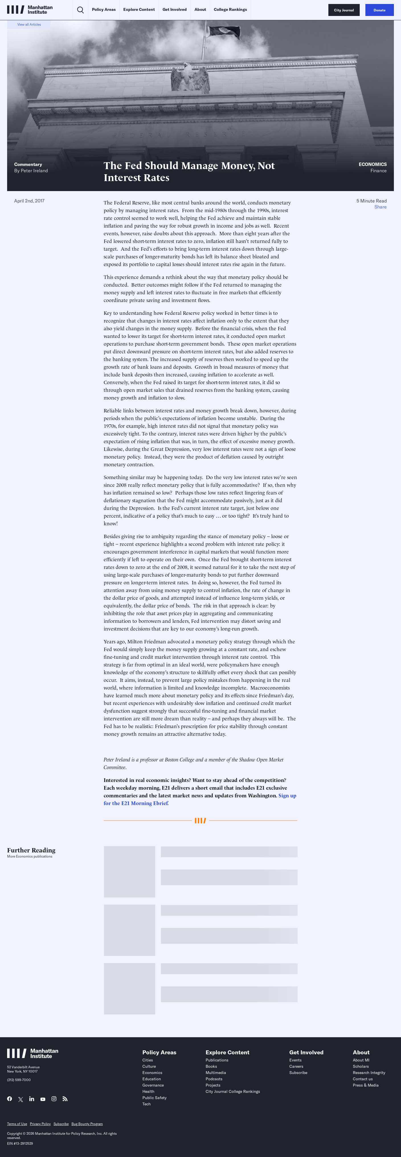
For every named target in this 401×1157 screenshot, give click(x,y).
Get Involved (175, 9)
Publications (217, 1060)
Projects (213, 1085)
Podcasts (214, 1078)
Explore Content (139, 9)
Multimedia (216, 1072)
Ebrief (160, 802)
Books (211, 1066)
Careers (296, 1066)
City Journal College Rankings (233, 1091)
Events (295, 1060)
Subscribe (298, 1072)
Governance (153, 1085)
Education (151, 1078)
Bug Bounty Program (87, 1124)
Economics (373, 164)
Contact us (363, 1078)
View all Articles (29, 24)
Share (381, 206)
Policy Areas (104, 9)
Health (148, 1091)
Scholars (361, 1066)
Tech (146, 1104)
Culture (149, 1066)
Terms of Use (17, 1124)
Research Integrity (369, 1072)
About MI (361, 1060)
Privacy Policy (40, 1124)
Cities (147, 1060)
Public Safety (154, 1097)
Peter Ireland (34, 170)
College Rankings (230, 9)
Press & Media (366, 1085)
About (200, 9)
